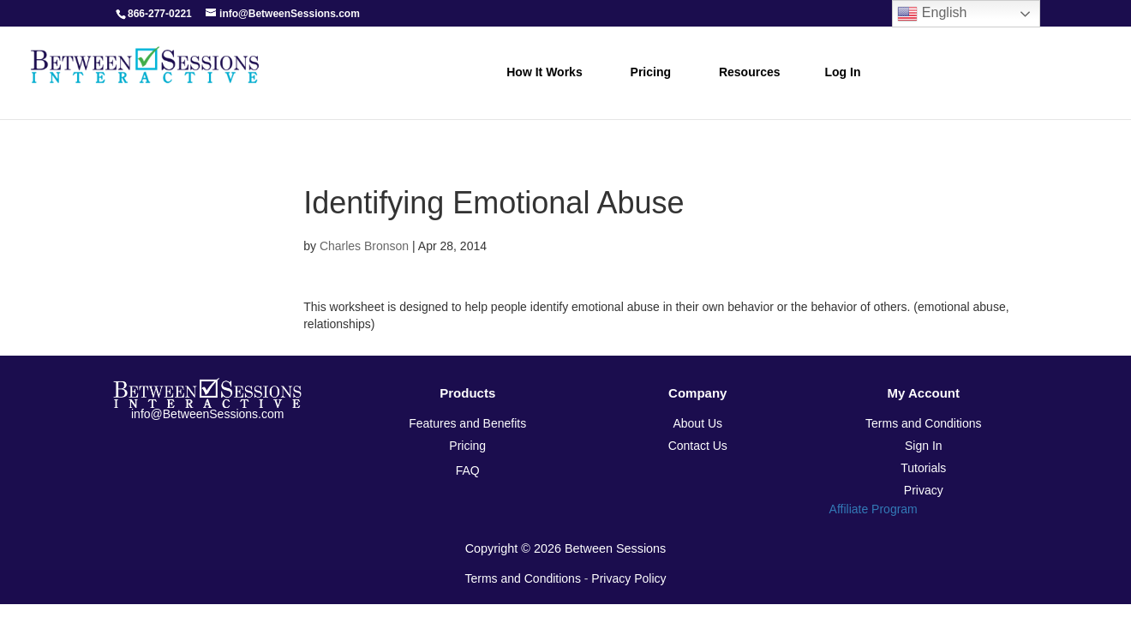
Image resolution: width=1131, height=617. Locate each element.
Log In (843, 72)
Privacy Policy (628, 578)
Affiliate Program (873, 509)
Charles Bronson (364, 246)
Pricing (651, 72)
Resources (750, 72)
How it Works (544, 72)
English (931, 13)
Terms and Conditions (523, 578)
